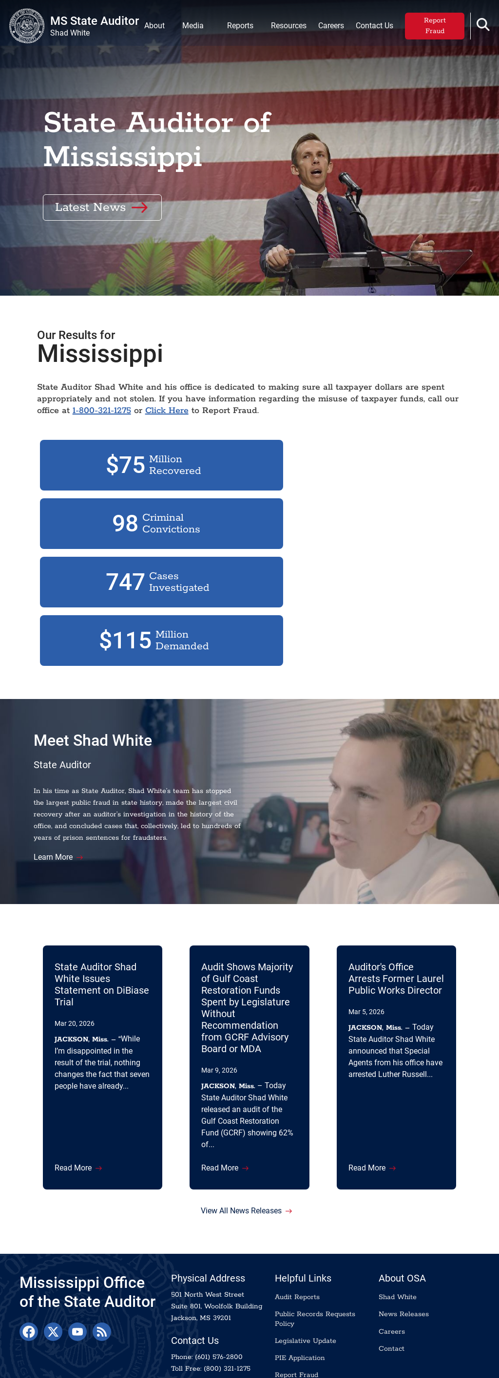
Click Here (189, 450)
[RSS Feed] (102, 1279)
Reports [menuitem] (238, 27)
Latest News (90, 197)
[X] (53, 1279)
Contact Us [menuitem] (372, 27)
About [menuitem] (152, 27)
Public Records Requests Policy (315, 1266)
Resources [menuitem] (286, 27)
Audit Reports (297, 1244)
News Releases (404, 1261)
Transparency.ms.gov (58, 1365)
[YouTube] (77, 1279)
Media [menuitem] (190, 27)
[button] (480, 26)
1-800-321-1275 (124, 450)
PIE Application (300, 1305)
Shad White (398, 1244)
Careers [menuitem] (329, 27)
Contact (391, 1296)
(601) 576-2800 (219, 1304)
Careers (392, 1278)
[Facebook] (28, 1279)
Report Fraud (432, 28)
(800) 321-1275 (227, 1316)
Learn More (62, 791)
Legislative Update (305, 1288)
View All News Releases (241, 1156)
